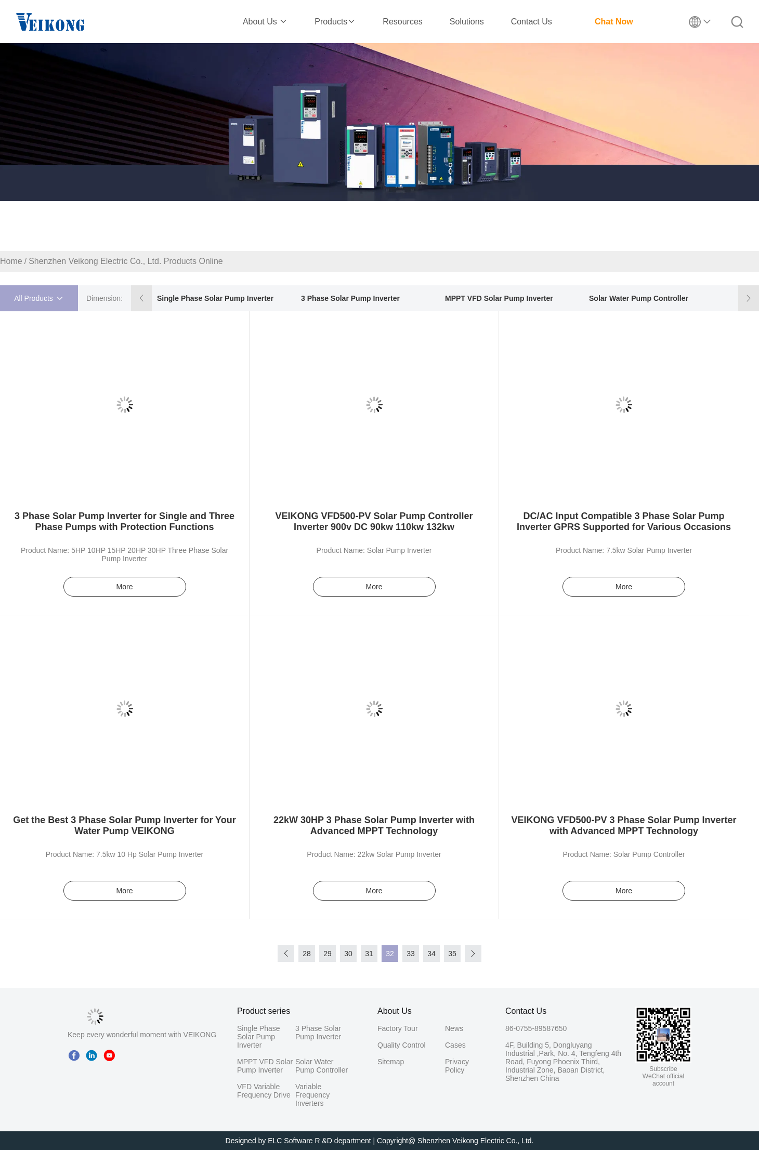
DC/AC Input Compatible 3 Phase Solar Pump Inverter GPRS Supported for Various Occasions (624, 521)
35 (452, 953)
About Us (265, 21)
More (124, 587)
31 (369, 953)
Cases (455, 1045)
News (454, 1028)
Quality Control (401, 1045)
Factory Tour (397, 1028)
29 (327, 953)
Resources (402, 21)
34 (431, 953)
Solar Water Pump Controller (638, 298)
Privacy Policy (457, 1066)
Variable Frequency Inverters (312, 1094)
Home (11, 261)
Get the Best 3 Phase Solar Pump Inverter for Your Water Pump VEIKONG (124, 825)
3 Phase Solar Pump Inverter (350, 298)
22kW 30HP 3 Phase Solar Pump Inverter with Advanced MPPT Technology (374, 825)
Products (335, 21)
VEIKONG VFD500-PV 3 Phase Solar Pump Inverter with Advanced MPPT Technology (623, 825)
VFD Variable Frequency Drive (264, 1090)
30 (348, 953)
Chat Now (614, 21)
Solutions (467, 21)
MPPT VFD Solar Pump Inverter (499, 298)
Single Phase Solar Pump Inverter (215, 298)
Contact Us (531, 21)
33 (411, 953)
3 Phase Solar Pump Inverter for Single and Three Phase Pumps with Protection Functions (124, 521)
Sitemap (390, 1062)
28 (307, 953)
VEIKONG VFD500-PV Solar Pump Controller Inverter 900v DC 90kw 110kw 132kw (374, 521)
